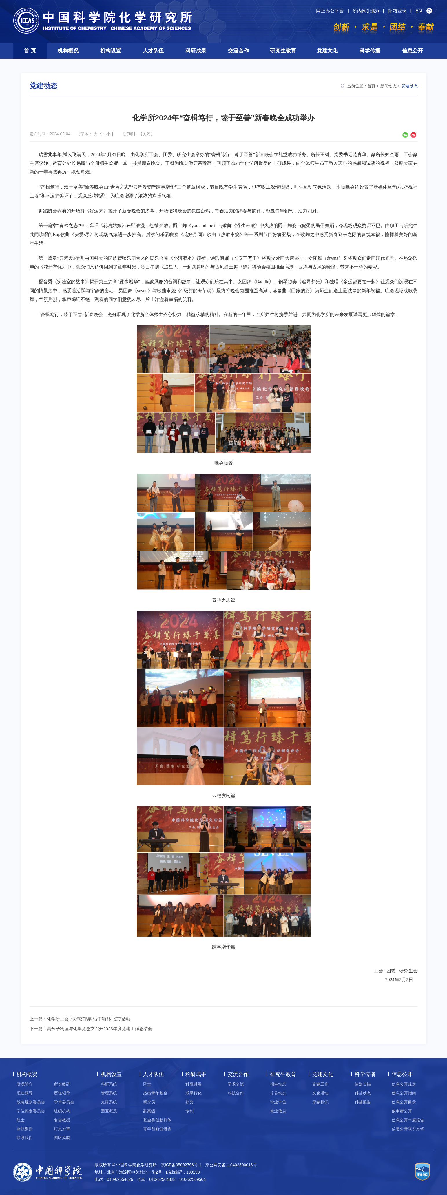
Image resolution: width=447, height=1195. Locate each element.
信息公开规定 (404, 1084)
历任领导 (62, 1093)
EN (418, 10)
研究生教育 (283, 51)
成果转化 (193, 1093)
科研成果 (195, 51)
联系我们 (25, 1137)
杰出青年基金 (155, 1093)
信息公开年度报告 (408, 1120)
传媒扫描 (363, 1084)
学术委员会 (64, 1102)
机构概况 (68, 51)
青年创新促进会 (157, 1128)
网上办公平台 (330, 10)
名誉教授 (62, 1120)
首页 (371, 86)
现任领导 (25, 1093)
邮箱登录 (397, 10)
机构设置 (110, 51)
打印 (129, 133)
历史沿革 (62, 1128)
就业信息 (278, 1111)
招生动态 (278, 1084)
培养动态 (278, 1093)
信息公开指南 (404, 1093)
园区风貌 (62, 1137)
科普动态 (363, 1093)
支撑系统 (109, 1102)
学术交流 (236, 1084)
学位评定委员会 (31, 1111)
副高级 (149, 1111)
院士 (21, 1120)
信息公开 (412, 51)
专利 (189, 1111)
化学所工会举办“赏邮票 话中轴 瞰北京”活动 (88, 1018)
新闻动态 (388, 86)
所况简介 (25, 1084)
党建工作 (320, 1084)
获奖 (189, 1102)
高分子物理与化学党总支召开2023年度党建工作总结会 (99, 1028)
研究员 (149, 1102)
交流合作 (238, 51)
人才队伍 (153, 51)
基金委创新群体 (157, 1120)
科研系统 (109, 1084)
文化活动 (320, 1093)
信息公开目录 (404, 1102)
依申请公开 (402, 1111)
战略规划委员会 (31, 1102)
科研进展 (193, 1084)
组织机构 (62, 1111)
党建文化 (327, 51)
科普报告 (363, 1102)
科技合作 (236, 1093)
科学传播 (370, 51)
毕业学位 (278, 1102)
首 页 (30, 51)
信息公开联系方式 (408, 1128)
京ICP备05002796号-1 (181, 1165)
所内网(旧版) (366, 10)
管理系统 (109, 1093)
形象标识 (320, 1102)
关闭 (147, 133)
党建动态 (410, 86)
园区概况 (109, 1111)
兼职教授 (25, 1128)
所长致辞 (62, 1084)
